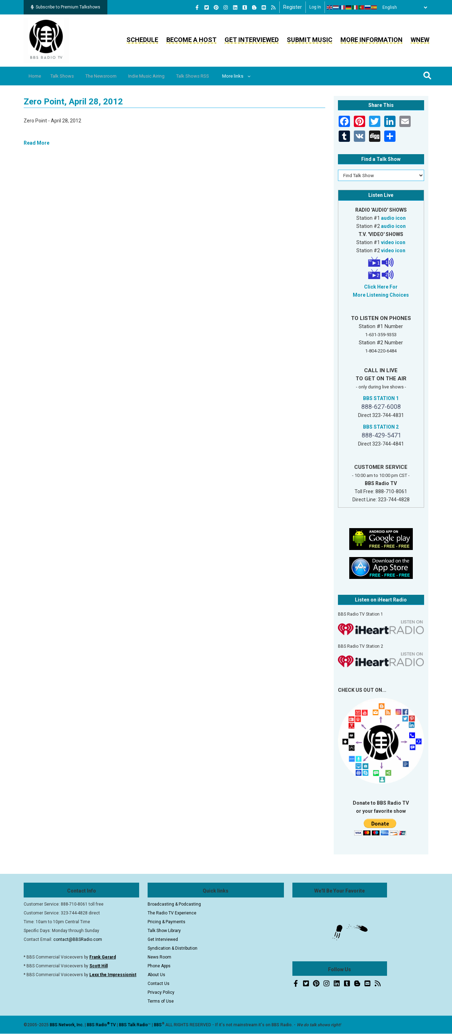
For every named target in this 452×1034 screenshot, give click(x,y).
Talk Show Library (164, 930)
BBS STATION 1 (381, 398)
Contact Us (159, 983)
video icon (393, 242)
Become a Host (191, 39)
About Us (156, 974)
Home (37, 76)
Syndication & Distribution (172, 948)
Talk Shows (67, 76)
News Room (159, 957)
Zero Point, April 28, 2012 (73, 102)
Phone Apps (159, 965)
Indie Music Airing (160, 76)
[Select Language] (402, 7)
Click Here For (381, 287)
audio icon (393, 218)
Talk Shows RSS (210, 76)
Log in (315, 7)
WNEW (420, 39)
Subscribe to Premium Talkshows (65, 7)
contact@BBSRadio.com (77, 939)
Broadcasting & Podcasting (174, 904)
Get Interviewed (252, 39)
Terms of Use (161, 1001)
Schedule (142, 39)
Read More (36, 143)
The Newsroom (110, 76)
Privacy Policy (161, 992)
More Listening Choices (381, 295)
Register (292, 7)
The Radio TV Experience (172, 913)
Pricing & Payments (166, 921)
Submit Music (309, 39)
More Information (371, 39)
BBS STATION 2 (381, 427)
